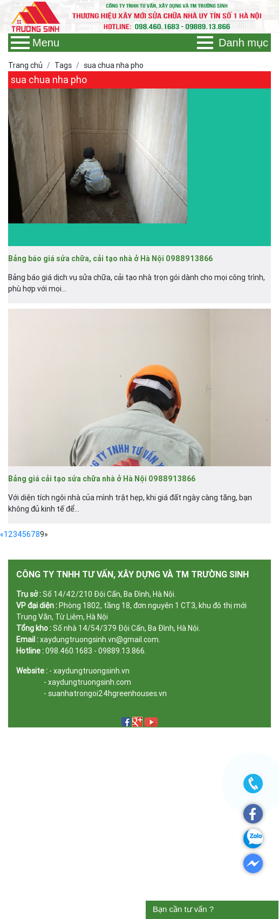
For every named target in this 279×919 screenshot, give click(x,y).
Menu (35, 43)
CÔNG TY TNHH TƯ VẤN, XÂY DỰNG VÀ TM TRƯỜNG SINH (132, 574)
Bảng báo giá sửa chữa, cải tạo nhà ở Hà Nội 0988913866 (110, 258)
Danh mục (232, 43)
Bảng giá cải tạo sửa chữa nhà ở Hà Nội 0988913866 (101, 479)
